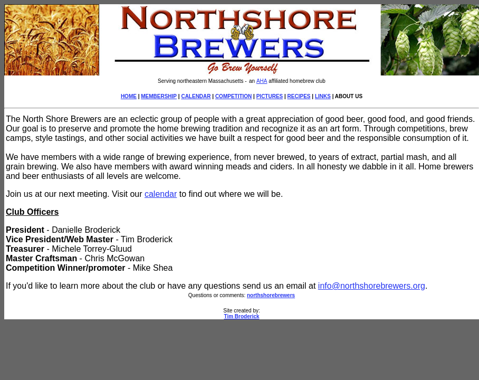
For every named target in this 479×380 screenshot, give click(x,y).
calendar (161, 193)
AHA (261, 81)
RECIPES (299, 96)
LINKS (323, 96)
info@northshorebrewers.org (371, 285)
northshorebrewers (271, 295)
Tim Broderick (241, 316)
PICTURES (269, 96)
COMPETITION (233, 96)
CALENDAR (195, 96)
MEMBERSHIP (159, 96)
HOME (129, 96)
